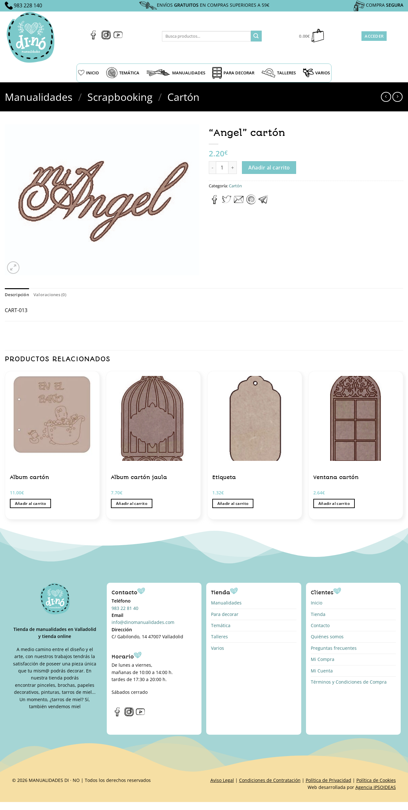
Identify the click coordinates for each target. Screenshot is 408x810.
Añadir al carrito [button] (30, 503)
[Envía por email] (239, 202)
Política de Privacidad (328, 780)
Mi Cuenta (322, 671)
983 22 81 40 (125, 608)
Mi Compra (322, 659)
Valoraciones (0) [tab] (49, 294)
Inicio (316, 603)
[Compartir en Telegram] (263, 202)
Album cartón (29, 477)
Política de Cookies (376, 780)
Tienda (318, 614)
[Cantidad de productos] (222, 167)
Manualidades (38, 97)
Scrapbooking (119, 97)
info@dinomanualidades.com (143, 622)
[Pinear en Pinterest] (251, 202)
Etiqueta (224, 477)
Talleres (219, 637)
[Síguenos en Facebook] (93, 38)
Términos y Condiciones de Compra (349, 682)
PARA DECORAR (233, 73)
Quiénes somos (327, 637)
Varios (217, 648)
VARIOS (316, 72)
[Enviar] (256, 36)
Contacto (320, 625)
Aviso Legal (222, 780)
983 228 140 (28, 5)
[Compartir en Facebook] (214, 202)
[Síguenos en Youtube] (118, 38)
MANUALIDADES (175, 72)
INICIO (88, 73)
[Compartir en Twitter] (226, 202)
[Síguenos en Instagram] (106, 38)
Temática (220, 625)
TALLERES (278, 73)
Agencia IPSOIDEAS (375, 787)
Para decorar (224, 614)
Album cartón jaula (139, 477)
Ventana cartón (336, 477)
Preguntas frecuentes (334, 648)
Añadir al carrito (269, 167)
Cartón (183, 97)
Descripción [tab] (17, 294)
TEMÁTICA (122, 73)
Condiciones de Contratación (270, 780)
